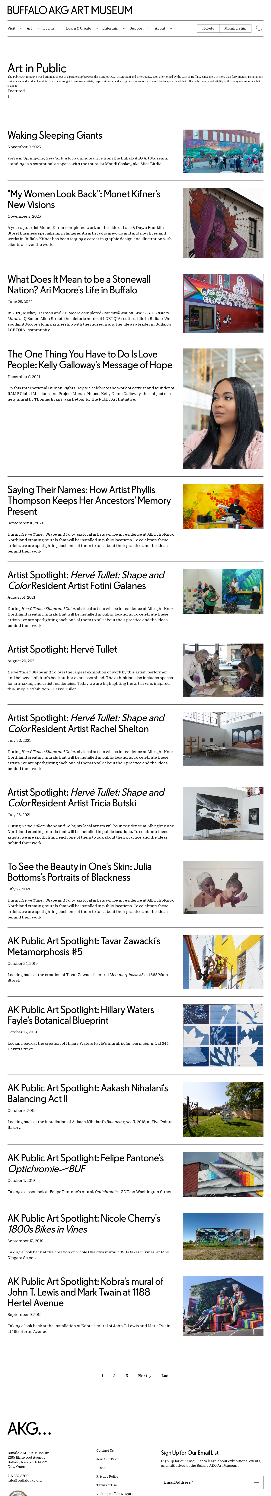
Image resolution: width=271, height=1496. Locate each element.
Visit (11, 28)
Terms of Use (106, 1485)
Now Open (16, 1466)
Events (49, 28)
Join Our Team (108, 1459)
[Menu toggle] (259, 28)
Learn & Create (78, 28)
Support (137, 28)
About (160, 28)
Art (29, 28)
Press (100, 1467)
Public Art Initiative (25, 76)
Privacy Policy (107, 1476)
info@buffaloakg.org (25, 1480)
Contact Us (105, 1450)
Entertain (110, 28)
